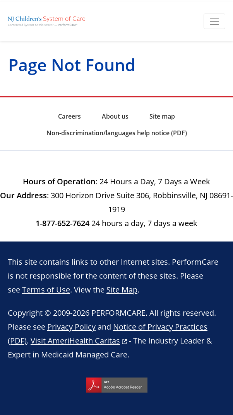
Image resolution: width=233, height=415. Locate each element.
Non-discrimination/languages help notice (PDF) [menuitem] (116, 133)
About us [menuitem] (115, 116)
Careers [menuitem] (69, 116)
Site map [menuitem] (162, 116)
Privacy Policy (71, 326)
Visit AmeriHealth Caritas (75, 340)
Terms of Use (46, 289)
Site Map (121, 289)
